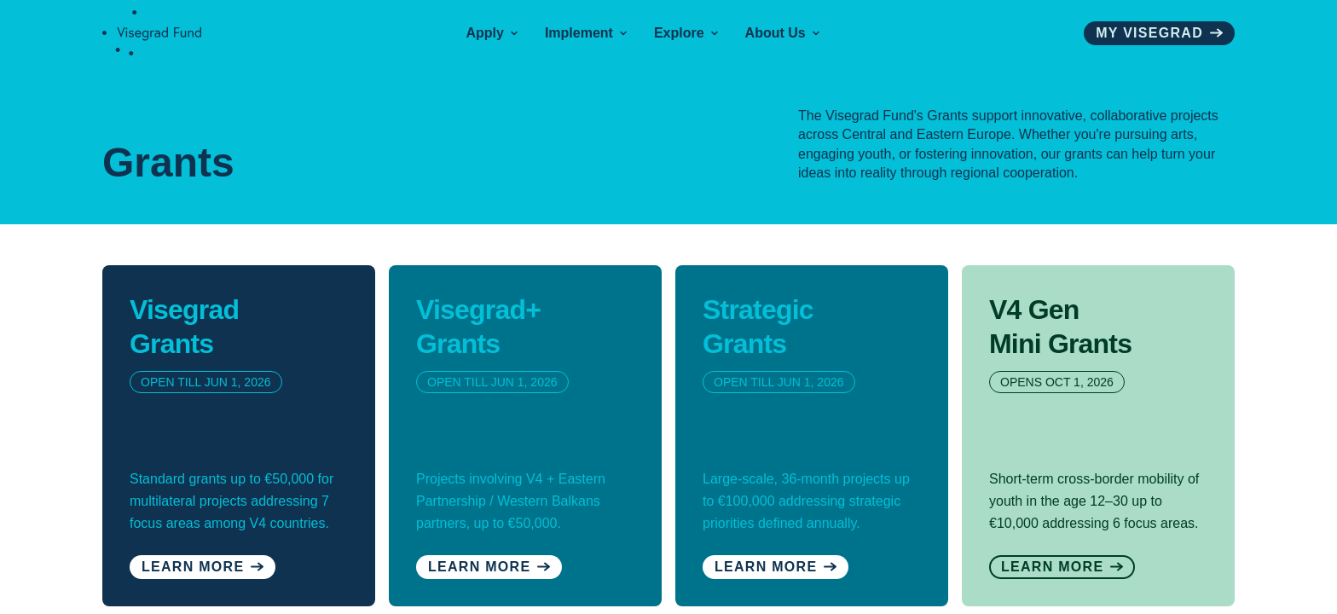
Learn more (202, 566)
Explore (686, 33)
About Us (782, 33)
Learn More (489, 566)
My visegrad (1159, 33)
